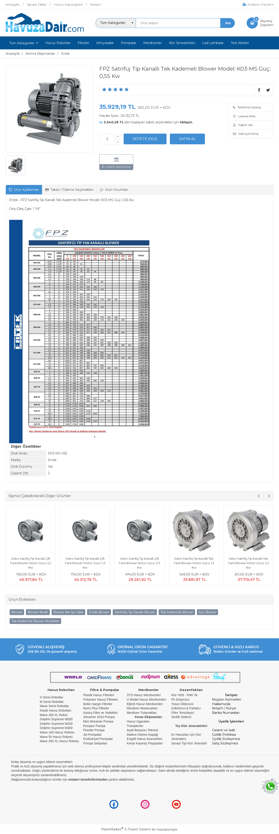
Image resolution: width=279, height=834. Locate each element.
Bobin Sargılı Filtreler (97, 704)
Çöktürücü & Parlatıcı (186, 708)
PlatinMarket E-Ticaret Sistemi (126, 829)
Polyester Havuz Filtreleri (100, 699)
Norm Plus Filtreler (96, 708)
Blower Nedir (38, 612)
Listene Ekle (244, 116)
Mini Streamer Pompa (98, 721)
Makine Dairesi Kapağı (142, 734)
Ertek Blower (99, 612)
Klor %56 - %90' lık (184, 695)
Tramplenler (135, 726)
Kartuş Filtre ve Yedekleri (100, 712)
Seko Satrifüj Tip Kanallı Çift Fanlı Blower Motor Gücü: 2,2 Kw (30, 563)
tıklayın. (186, 122)
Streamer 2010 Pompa (99, 717)
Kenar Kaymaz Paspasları (145, 743)
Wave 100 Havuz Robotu (57, 732)
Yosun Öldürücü (182, 704)
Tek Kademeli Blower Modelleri (35, 621)
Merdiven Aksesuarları (142, 708)
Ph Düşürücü (180, 699)
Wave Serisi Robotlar (54, 706)
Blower (16, 612)
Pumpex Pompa (94, 726)
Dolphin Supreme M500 (56, 719)
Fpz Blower (207, 612)
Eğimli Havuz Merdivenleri (145, 704)
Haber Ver (243, 125)
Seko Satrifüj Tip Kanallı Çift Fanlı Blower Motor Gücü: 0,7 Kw (139, 563)
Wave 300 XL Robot (53, 715)
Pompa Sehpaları (95, 743)
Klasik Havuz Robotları (55, 710)
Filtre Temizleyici (182, 712)
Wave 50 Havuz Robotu (56, 737)
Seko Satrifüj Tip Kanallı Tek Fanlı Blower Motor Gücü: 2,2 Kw (248, 563)
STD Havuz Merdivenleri (144, 695)
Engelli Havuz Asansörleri (144, 739)
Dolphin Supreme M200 (56, 723)
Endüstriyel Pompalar (98, 739)
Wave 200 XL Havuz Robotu (60, 741)
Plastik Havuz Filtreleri (98, 695)
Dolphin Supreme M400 (56, 728)
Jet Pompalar (92, 734)
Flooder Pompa (94, 730)
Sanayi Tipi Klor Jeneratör (189, 743)
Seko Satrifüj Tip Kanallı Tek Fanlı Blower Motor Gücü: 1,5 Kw (194, 563)
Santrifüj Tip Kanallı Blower (135, 612)
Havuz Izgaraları (138, 721)
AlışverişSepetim (266, 23)
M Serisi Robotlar (52, 702)
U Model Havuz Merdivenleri (146, 699)
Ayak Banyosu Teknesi (142, 730)
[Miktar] (107, 139)
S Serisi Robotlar (51, 697)
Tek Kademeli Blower (176, 612)
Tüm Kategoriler (21, 43)
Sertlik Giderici (181, 717)
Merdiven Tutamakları (142, 712)
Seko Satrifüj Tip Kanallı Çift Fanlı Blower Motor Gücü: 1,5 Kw (85, 563)
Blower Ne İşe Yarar (68, 612)
